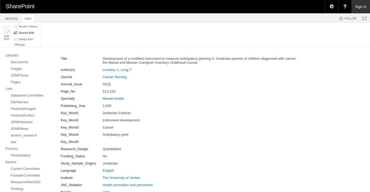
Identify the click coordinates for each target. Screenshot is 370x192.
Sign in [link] (361, 7)
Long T (126, 70)
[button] (6, 33)
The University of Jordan (121, 178)
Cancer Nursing (115, 77)
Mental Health (113, 99)
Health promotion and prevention (128, 185)
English (108, 171)
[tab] (11, 17)
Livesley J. (111, 70)
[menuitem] (331, 6)
